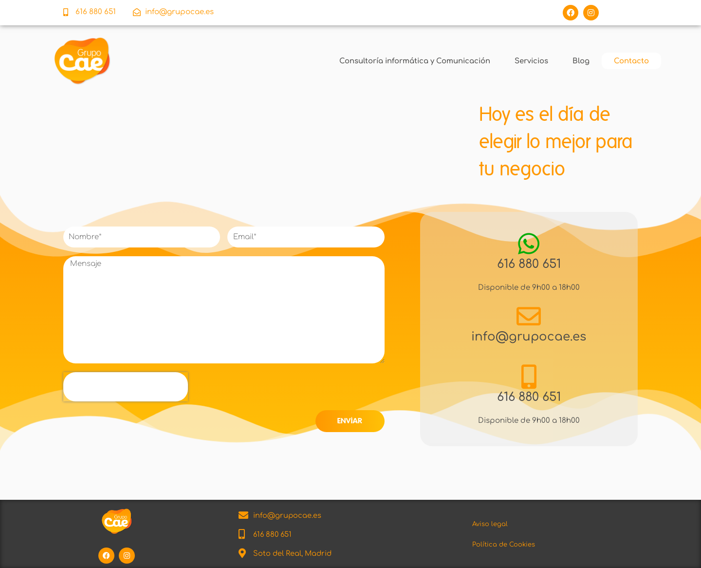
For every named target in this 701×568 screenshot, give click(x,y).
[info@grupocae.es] (529, 315)
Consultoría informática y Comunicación (413, 60)
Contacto (630, 60)
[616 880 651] (529, 243)
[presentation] (125, 386)
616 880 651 (528, 263)
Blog (580, 60)
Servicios (530, 60)
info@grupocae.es (529, 336)
